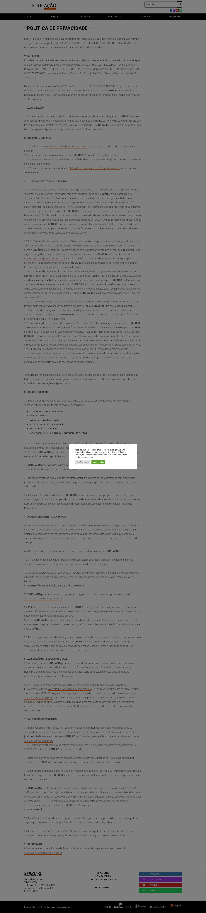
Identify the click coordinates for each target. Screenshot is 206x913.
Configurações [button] (82, 462)
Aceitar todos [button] (98, 462)
